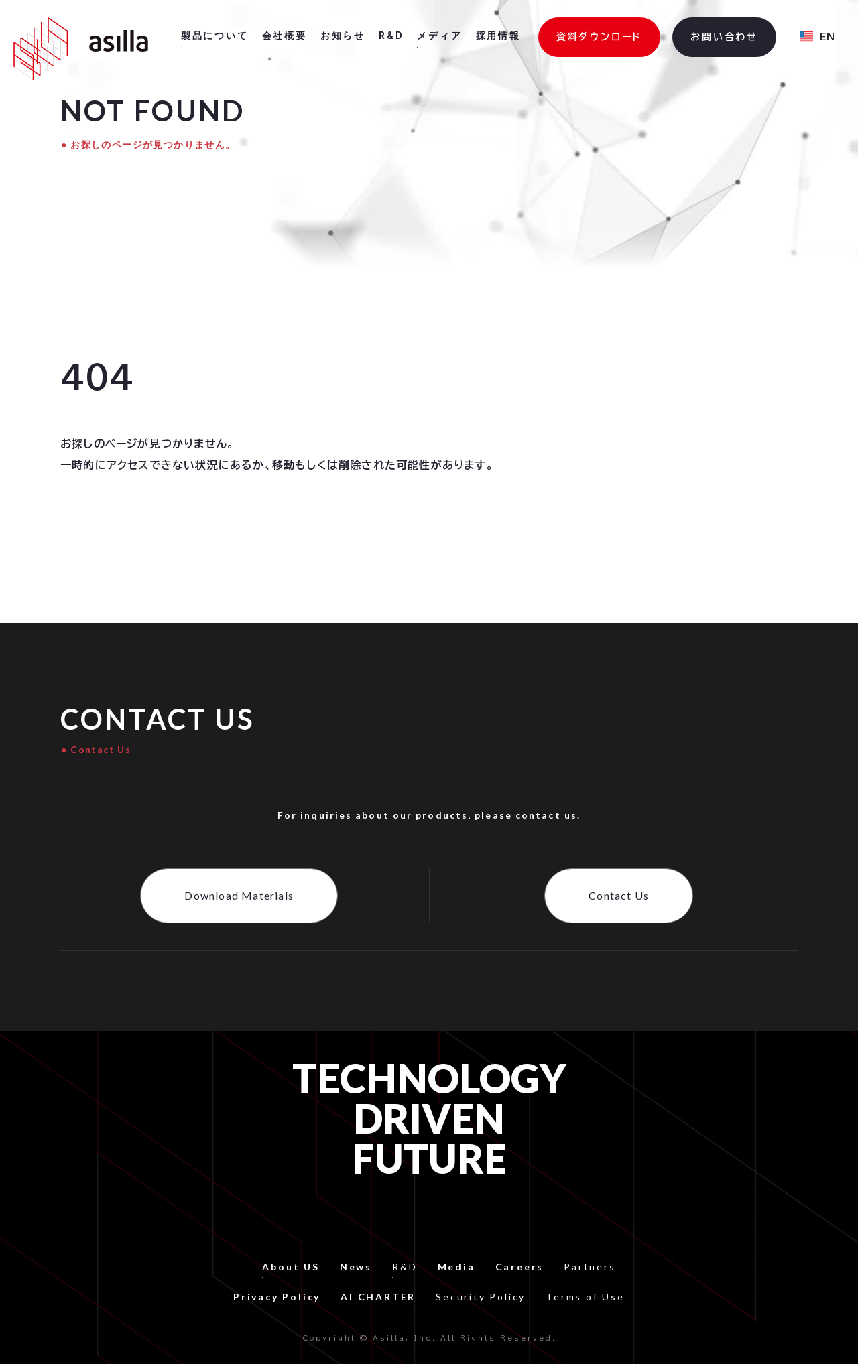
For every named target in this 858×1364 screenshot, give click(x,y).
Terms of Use (585, 1296)
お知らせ (342, 35)
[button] (817, 37)
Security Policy (481, 1296)
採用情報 (498, 35)
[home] (80, 48)
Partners (589, 1266)
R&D (404, 1266)
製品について (215, 35)
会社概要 (284, 35)
